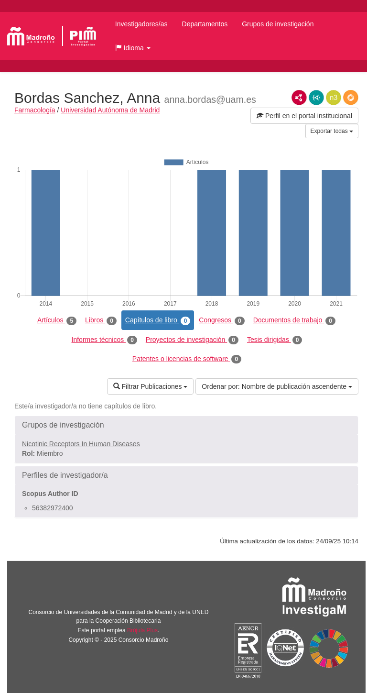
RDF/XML (299, 97)
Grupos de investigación (277, 24)
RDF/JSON (350, 97)
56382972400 (52, 508)
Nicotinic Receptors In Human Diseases (81, 444)
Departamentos (205, 24)
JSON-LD (316, 97)
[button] (133, 48)
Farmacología (34, 110)
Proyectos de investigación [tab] (192, 340)
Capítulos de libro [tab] (158, 320)
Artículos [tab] (56, 320)
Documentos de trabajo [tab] (294, 320)
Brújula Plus (142, 630)
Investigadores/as (141, 24)
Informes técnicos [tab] (104, 340)
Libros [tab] (101, 320)
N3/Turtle (333, 97)
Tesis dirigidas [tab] (274, 340)
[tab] (186, 425)
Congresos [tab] (221, 320)
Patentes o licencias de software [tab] (186, 359)
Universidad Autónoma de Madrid (110, 110)
